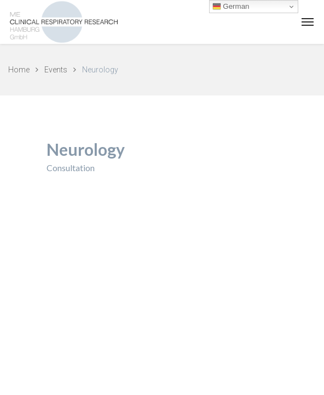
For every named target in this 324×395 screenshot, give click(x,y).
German (231, 6)
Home (19, 69)
